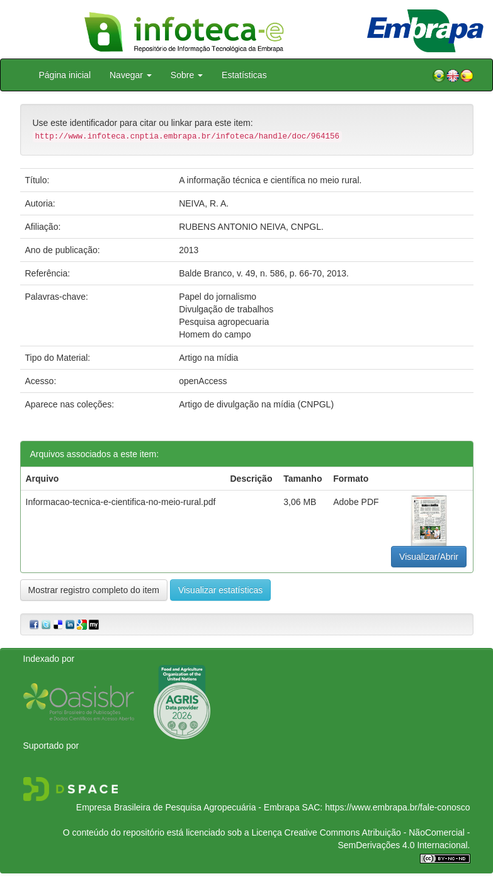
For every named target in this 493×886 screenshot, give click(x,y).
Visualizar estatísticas (220, 590)
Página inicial (65, 75)
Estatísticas (244, 75)
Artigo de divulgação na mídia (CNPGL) (256, 404)
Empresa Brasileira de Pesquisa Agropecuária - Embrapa (188, 807)
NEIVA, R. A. (204, 203)
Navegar (131, 75)
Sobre (187, 75)
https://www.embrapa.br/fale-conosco (397, 807)
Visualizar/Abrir (428, 557)
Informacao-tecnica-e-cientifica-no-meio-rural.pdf (121, 502)
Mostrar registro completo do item (94, 590)
